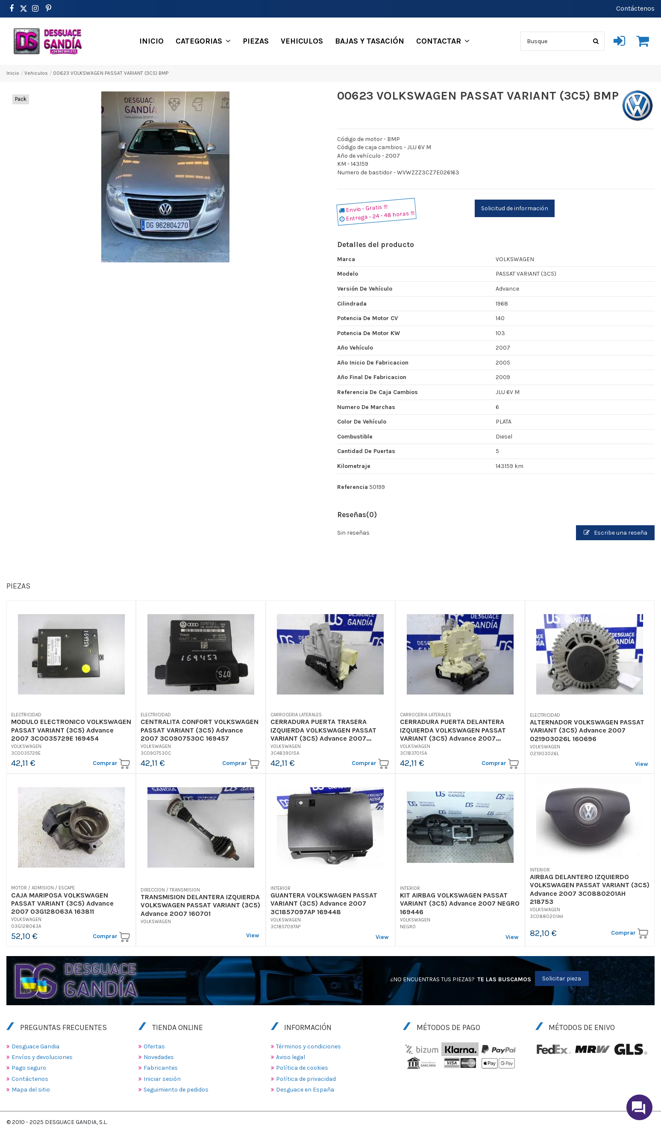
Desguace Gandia (35, 1046)
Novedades (159, 1057)
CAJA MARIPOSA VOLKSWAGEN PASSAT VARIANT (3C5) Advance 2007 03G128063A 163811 (62, 903)
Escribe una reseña (615, 532)
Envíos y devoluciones (42, 1057)
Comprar (111, 764)
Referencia (352, 487)
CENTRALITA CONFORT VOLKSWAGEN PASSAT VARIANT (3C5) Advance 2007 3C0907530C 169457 (200, 730)
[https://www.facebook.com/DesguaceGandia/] (11, 8)
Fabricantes (161, 1067)
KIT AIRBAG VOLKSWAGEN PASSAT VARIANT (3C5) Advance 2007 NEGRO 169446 (460, 903)
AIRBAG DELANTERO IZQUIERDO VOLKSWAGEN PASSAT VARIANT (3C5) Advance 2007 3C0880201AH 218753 (589, 889)
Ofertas (154, 1046)
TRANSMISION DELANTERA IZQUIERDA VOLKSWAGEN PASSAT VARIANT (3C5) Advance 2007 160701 (200, 905)
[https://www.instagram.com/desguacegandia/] (35, 8)
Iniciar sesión (162, 1079)
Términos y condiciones (308, 1046)
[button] (203, 41)
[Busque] (596, 41)
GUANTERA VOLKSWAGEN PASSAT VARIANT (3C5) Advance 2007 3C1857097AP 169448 (323, 903)
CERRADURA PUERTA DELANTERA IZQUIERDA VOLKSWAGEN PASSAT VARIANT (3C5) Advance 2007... (453, 730)
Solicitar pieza (561, 978)
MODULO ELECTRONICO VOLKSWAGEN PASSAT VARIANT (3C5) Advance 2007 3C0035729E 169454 (71, 730)
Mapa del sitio (31, 1089)
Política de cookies (302, 1067)
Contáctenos (635, 8)
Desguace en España (305, 1089)
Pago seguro (29, 1067)
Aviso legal (290, 1057)
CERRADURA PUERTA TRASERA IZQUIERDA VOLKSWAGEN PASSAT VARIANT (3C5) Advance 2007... (323, 730)
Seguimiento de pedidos (176, 1089)
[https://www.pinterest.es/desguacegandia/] (23, 8)
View (641, 764)
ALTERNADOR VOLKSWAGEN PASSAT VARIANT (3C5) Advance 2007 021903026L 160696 (587, 730)
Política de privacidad (306, 1079)
